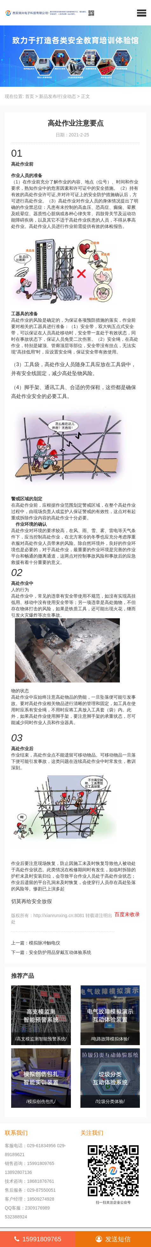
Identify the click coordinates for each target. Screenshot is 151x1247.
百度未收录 (127, 914)
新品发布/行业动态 (57, 96)
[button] (141, 13)
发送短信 (113, 1239)
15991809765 (37, 1239)
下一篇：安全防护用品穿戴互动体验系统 (51, 952)
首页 (29, 96)
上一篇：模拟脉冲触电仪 (35, 942)
